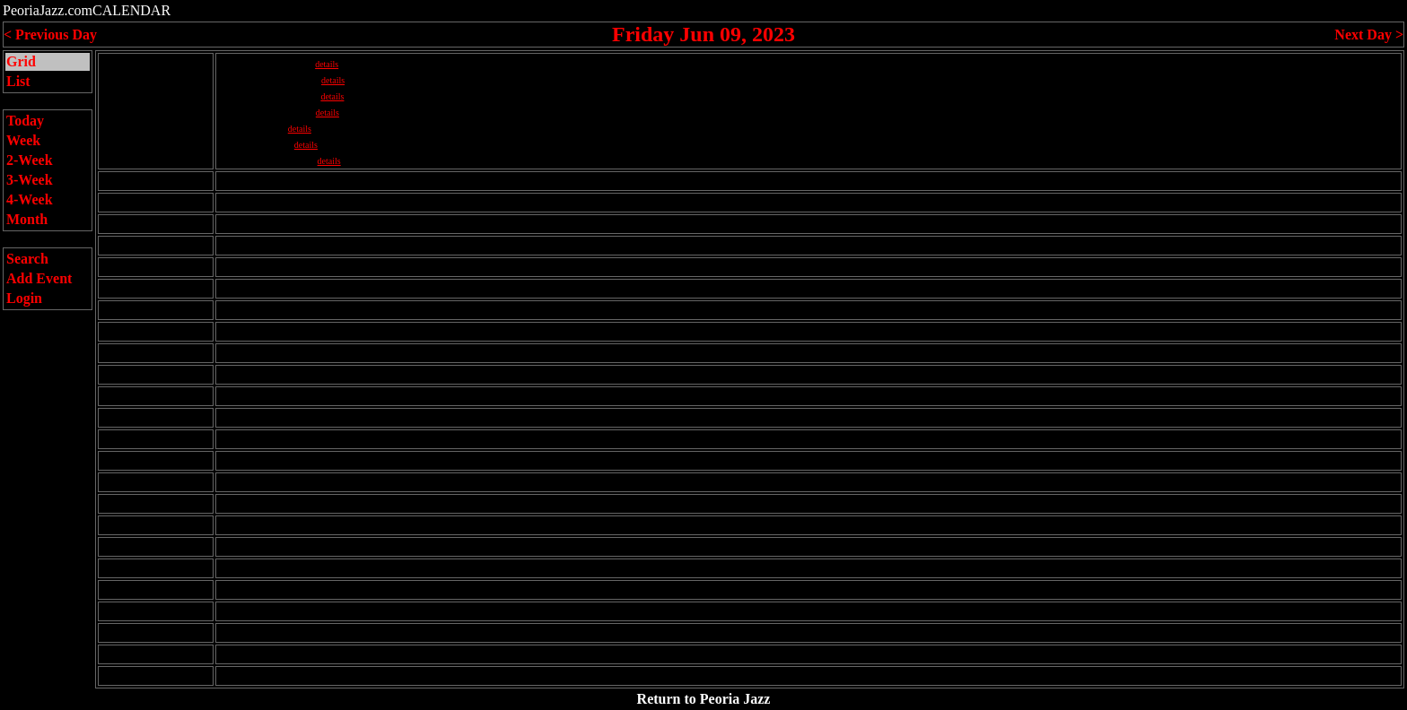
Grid (21, 61)
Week (23, 140)
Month (27, 219)
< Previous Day (50, 34)
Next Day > (1368, 34)
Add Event (39, 278)
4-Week (29, 199)
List (18, 81)
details (326, 64)
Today (25, 120)
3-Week (29, 179)
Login (24, 298)
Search (27, 258)
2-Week (29, 160)
